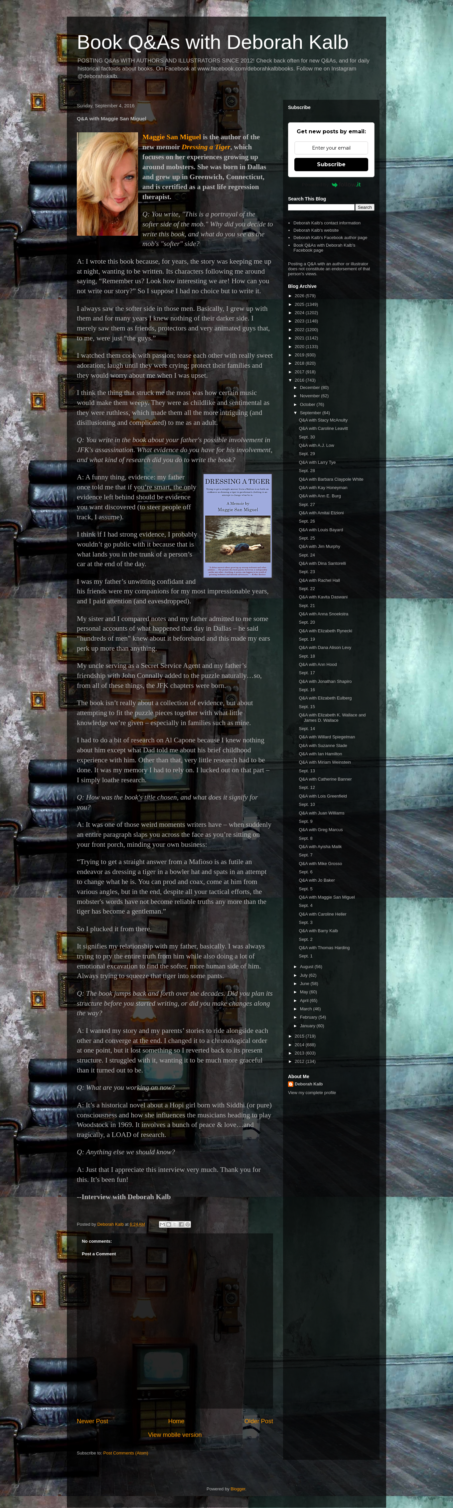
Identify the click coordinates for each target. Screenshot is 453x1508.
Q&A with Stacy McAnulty (323, 420)
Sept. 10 (307, 804)
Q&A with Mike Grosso (320, 863)
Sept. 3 (305, 922)
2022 (300, 329)
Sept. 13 (307, 770)
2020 (300, 346)
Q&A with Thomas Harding (324, 947)
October (308, 404)
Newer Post (92, 1421)
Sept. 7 (305, 854)
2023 (300, 320)
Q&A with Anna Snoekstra (323, 613)
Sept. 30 (307, 437)
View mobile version (175, 1435)
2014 (300, 1044)
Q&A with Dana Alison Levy (325, 647)
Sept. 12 (307, 787)
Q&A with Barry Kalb (318, 930)
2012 (300, 1061)
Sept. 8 (305, 838)
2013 (300, 1053)
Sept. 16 (307, 689)
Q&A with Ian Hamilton (320, 753)
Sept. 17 (307, 672)
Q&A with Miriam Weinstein (325, 762)
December (310, 387)
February (309, 1017)
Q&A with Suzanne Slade (323, 745)
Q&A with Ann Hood (318, 664)
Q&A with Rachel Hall (319, 580)
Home (176, 1421)
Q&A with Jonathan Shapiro (325, 681)
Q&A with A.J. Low (316, 445)
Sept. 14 (307, 728)
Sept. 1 (305, 955)
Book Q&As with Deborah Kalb (213, 42)
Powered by (331, 184)
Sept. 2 (305, 939)
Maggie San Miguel (171, 137)
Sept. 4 (305, 905)
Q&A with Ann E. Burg (320, 495)
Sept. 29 (307, 453)
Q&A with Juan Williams (321, 813)
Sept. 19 (307, 639)
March (306, 1008)
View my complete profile (312, 1092)
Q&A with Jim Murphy (319, 546)
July (304, 975)
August (307, 966)
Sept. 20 (307, 622)
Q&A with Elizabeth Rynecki (325, 630)
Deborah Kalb (309, 1083)
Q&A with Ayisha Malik (320, 846)
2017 (300, 371)
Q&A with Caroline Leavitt (323, 428)
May (304, 991)
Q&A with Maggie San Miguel (327, 897)
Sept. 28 (307, 470)
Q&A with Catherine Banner (325, 779)
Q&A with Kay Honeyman (323, 487)
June (305, 983)
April (305, 1000)
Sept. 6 (305, 871)
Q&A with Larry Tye (317, 462)
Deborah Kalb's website (316, 230)
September (311, 412)
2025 (300, 304)
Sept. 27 (307, 504)
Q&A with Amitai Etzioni (321, 512)
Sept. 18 (307, 656)
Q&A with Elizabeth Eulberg (325, 697)
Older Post (258, 1421)
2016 (300, 380)
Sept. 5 (305, 888)
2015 (300, 1036)
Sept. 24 (307, 555)
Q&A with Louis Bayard (321, 529)
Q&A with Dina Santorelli (322, 563)
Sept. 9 (305, 821)
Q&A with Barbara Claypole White (331, 479)
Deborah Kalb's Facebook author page (330, 237)
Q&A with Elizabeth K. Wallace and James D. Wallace (332, 717)
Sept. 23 (307, 571)
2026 (300, 295)
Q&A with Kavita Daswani (323, 596)
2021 (300, 337)
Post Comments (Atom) (125, 1452)
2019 (300, 354)
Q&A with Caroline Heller (322, 914)
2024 (300, 312)
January (308, 1025)
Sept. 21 (307, 605)
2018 (300, 363)
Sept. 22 (307, 588)
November (310, 395)
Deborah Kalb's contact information (327, 222)
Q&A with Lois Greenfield (323, 796)
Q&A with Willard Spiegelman (327, 736)
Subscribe (331, 164)
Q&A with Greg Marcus (321, 829)
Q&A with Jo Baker (317, 880)
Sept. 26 (307, 521)
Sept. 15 (307, 706)
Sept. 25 (307, 538)
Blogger (237, 1488)
